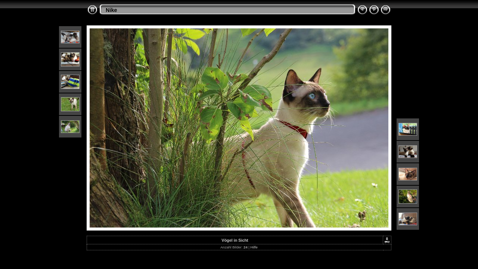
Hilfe (254, 247)
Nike (111, 10)
